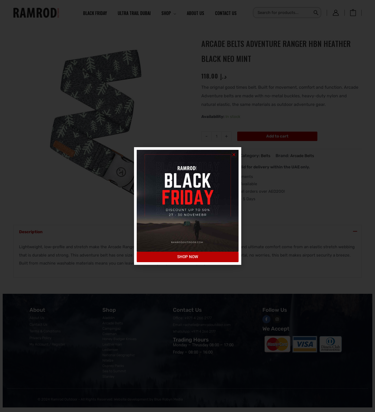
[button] (234, 155)
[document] (187, 206)
